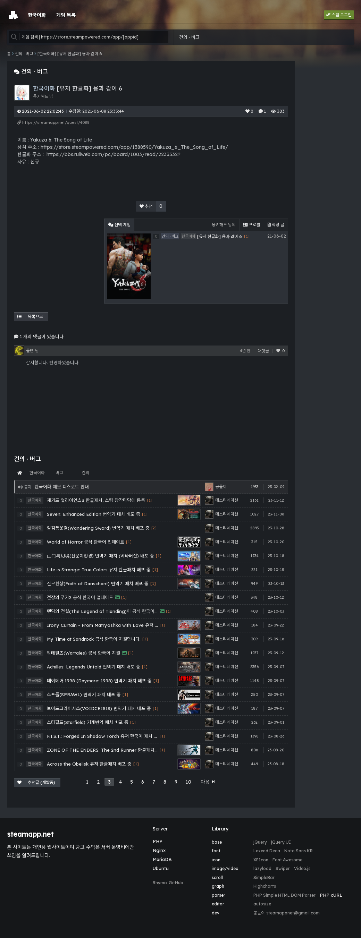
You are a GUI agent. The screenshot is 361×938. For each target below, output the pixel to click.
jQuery (260, 842)
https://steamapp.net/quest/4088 (53, 122)
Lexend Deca (266, 850)
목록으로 (30, 316)
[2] (154, 528)
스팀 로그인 (339, 14)
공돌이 (259, 912)
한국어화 (37, 472)
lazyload (262, 868)
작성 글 (276, 224)
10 (188, 782)
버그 (59, 472)
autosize (262, 903)
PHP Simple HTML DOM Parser (284, 895)
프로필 (251, 224)
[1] (149, 500)
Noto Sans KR (298, 850)
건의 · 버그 (189, 37)
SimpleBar (264, 877)
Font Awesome (287, 859)
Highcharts (264, 886)
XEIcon (260, 859)
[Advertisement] (57, 262)
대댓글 (263, 350)
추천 (153, 206)
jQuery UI (281, 842)
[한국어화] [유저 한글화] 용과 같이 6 (69, 53)
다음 (208, 782)
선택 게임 (119, 224)
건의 (85, 472)
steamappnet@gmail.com (293, 912)
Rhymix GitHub (168, 882)
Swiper (283, 868)
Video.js (302, 868)
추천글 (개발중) (36, 782)
